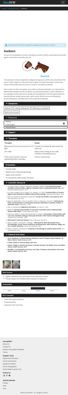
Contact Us (7, 347)
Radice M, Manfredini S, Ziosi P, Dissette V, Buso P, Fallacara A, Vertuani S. (36, 202)
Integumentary (13, 8)
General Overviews (16, 234)
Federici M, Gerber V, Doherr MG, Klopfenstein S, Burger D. (36, 215)
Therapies (12, 138)
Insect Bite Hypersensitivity (14, 299)
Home (3, 8)
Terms (5, 352)
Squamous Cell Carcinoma (13, 305)
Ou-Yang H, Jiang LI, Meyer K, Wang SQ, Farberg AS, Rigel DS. (36, 188)
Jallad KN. (35, 210)
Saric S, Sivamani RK (28, 207)
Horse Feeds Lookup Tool (12, 369)
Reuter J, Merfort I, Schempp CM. (36, 229)
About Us (6, 344)
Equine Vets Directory (10, 358)
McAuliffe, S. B (36, 250)
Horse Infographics (10, 366)
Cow (4, 388)
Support (11, 132)
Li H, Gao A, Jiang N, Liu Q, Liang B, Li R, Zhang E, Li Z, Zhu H (36, 193)
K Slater (22, 242)
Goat (4, 386)
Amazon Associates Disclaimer (13, 349)
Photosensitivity (10, 302)
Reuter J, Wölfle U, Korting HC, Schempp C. (36, 224)
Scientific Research (16, 183)
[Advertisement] (34, 25)
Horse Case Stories (9, 361)
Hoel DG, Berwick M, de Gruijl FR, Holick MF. (35, 197)
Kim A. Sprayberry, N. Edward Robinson (35, 239)
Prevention (10, 165)
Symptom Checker (9, 364)
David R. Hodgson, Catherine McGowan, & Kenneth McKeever (36, 246)
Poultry (5, 383)
